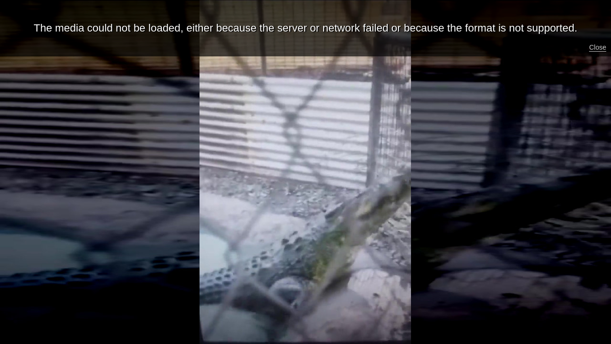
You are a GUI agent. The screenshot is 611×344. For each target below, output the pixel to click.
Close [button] (597, 47)
